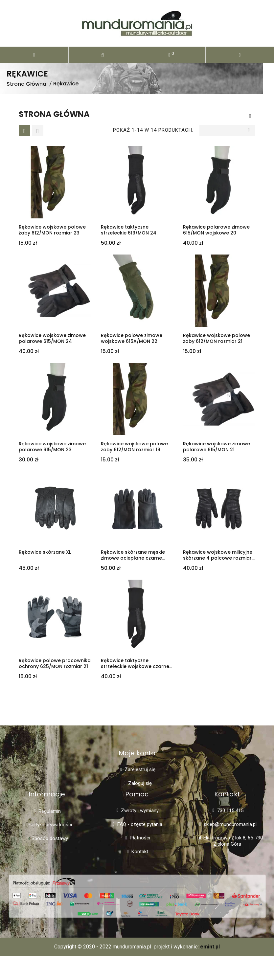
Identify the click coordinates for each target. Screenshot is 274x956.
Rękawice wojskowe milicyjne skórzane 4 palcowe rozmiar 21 (217, 558)
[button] (103, 55)
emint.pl (210, 947)
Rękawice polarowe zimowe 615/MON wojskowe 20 (216, 230)
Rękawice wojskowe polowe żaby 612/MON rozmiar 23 (52, 230)
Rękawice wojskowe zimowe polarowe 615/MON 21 (216, 446)
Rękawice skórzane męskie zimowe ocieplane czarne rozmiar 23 (133, 558)
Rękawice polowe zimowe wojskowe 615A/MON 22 (131, 338)
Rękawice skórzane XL (45, 552)
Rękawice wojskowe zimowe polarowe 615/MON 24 (52, 338)
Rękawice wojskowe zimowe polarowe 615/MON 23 (52, 446)
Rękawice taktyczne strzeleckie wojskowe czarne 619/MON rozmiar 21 (135, 666)
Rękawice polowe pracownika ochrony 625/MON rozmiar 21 (55, 663)
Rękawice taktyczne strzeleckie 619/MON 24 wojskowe (128, 233)
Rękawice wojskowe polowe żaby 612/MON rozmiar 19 (134, 446)
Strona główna (54, 114)
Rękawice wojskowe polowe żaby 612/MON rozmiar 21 (216, 338)
